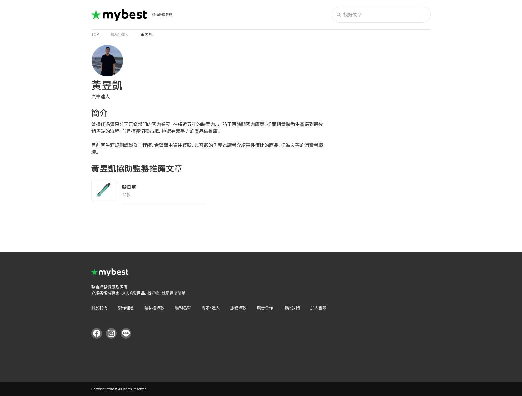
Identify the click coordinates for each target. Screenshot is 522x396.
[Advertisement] (381, 144)
